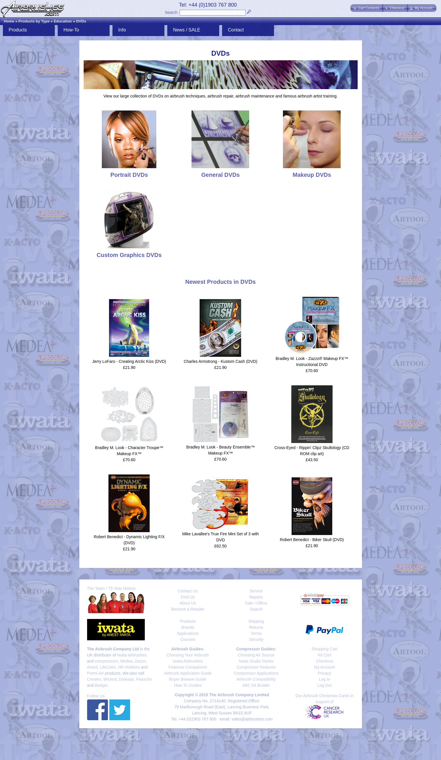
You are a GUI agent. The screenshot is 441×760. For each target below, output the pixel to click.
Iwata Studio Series (256, 661)
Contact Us (188, 591)
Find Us (188, 597)
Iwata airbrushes (132, 655)
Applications (188, 633)
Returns (256, 627)
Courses (187, 639)
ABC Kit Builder (256, 685)
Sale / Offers (256, 603)
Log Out (324, 685)
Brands (187, 627)
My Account (324, 667)
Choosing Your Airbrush (188, 655)
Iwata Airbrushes (188, 661)
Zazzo (140, 661)
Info (122, 29)
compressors (106, 661)
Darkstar (126, 679)
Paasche (144, 679)
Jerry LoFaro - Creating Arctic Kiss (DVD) (129, 361)
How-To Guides (188, 685)
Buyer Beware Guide (187, 679)
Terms (256, 633)
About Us (187, 603)
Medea (126, 661)
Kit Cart (324, 655)
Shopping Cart (324, 649)
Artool (92, 667)
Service (256, 591)
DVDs (81, 21)
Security (256, 639)
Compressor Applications (256, 673)
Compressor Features (256, 667)
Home (9, 21)
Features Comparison (187, 667)
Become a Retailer (187, 609)
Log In (324, 679)
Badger (101, 685)
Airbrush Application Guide (188, 673)
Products (18, 29)
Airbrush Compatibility (256, 679)
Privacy (324, 673)
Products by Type (34, 21)
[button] (366, 8)
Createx (94, 679)
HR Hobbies (129, 667)
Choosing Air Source (256, 655)
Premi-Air (95, 673)
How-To (71, 29)
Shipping (256, 621)
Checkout (324, 661)
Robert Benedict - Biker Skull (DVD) (312, 539)
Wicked (110, 679)
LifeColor (108, 667)
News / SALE (186, 29)
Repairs (256, 597)
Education (63, 21)
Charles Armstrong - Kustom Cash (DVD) (220, 361)
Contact (236, 29)
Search (171, 12)
